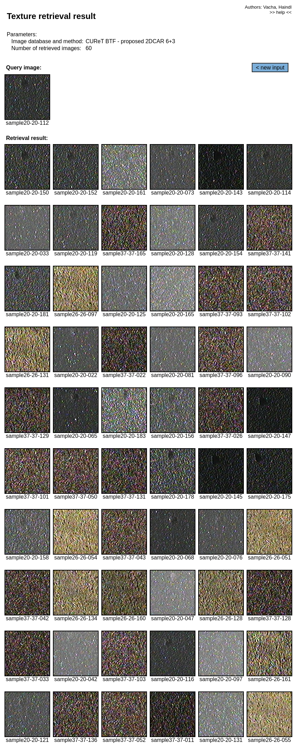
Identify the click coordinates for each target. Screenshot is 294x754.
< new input (270, 67)
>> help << (280, 12)
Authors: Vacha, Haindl (268, 7)
